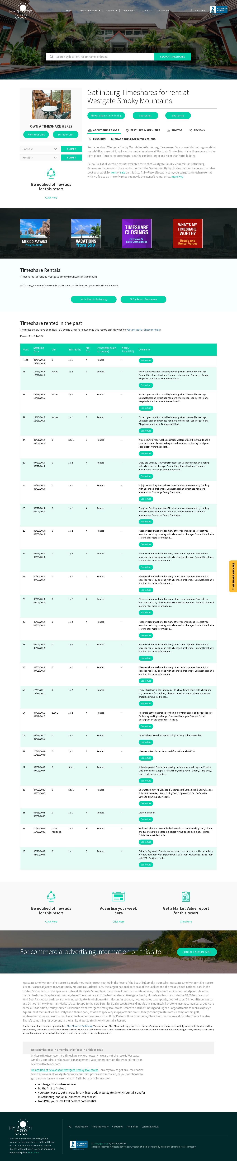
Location (96, 139)
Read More (33, 1152)
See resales (145, 115)
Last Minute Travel (150, 1126)
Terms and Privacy (99, 1126)
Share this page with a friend (133, 139)
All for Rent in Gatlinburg (93, 299)
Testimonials (132, 1126)
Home (69, 10)
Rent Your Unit (36, 134)
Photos (174, 130)
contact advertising (197, 952)
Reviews (196, 130)
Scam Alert (164, 10)
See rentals (178, 115)
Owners (110, 10)
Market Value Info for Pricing (106, 115)
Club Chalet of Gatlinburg (79, 1026)
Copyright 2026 (101, 1143)
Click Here (51, 197)
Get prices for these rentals (143, 329)
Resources (129, 10)
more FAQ (177, 177)
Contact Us (117, 1126)
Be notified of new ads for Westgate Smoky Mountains (65, 1070)
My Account (198, 10)
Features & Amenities (142, 130)
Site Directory (81, 1126)
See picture (146, 360)
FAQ (70, 1126)
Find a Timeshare (88, 10)
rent (114, 172)
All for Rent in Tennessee (143, 299)
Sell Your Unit (66, 134)
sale (122, 172)
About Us (147, 10)
